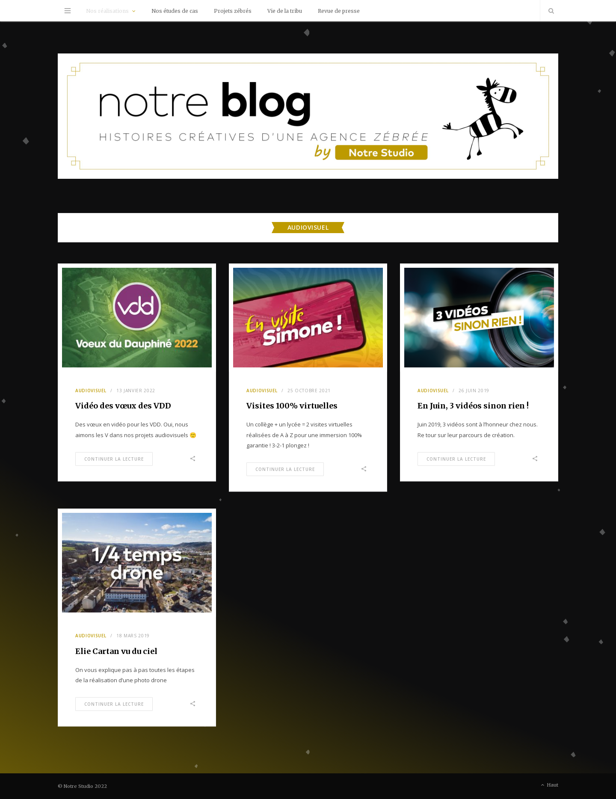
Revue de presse (339, 11)
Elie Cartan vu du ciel (116, 651)
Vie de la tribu (284, 11)
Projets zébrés (233, 11)
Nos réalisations (107, 11)
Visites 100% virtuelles (292, 406)
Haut (548, 785)
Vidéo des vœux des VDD (123, 406)
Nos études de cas (174, 11)
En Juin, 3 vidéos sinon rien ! (473, 406)
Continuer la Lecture (114, 459)
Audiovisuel (90, 391)
